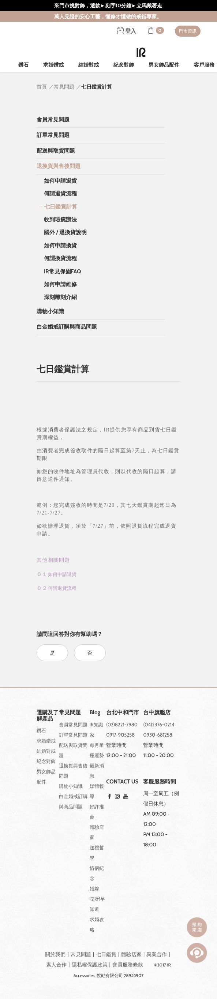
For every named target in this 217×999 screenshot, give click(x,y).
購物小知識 (50, 311)
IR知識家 (96, 730)
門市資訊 (188, 31)
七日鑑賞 (106, 954)
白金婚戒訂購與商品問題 (67, 326)
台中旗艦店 (157, 713)
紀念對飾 (123, 64)
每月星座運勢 (97, 750)
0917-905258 (120, 735)
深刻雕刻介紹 (60, 297)
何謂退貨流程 (60, 193)
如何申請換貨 (60, 245)
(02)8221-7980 (122, 724)
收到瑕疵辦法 (60, 219)
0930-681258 (157, 735)
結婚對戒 (88, 64)
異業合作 (156, 954)
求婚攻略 (97, 924)
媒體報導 (97, 791)
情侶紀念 (97, 873)
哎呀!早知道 (97, 904)
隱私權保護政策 (90, 964)
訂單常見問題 (53, 135)
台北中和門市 (122, 713)
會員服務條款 (127, 964)
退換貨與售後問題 (59, 166)
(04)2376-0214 (158, 724)
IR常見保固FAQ (62, 271)
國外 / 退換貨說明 (65, 232)
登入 (126, 31)
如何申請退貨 (60, 180)
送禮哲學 (97, 853)
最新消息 (97, 771)
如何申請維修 (60, 284)
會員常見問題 (53, 119)
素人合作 (56, 964)
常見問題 (81, 954)
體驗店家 (97, 832)
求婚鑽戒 (53, 64)
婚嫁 (94, 888)
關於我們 (55, 954)
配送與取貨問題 (56, 150)
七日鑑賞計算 (60, 206)
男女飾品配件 (164, 64)
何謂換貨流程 (60, 258)
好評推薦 (97, 812)
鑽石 (23, 64)
